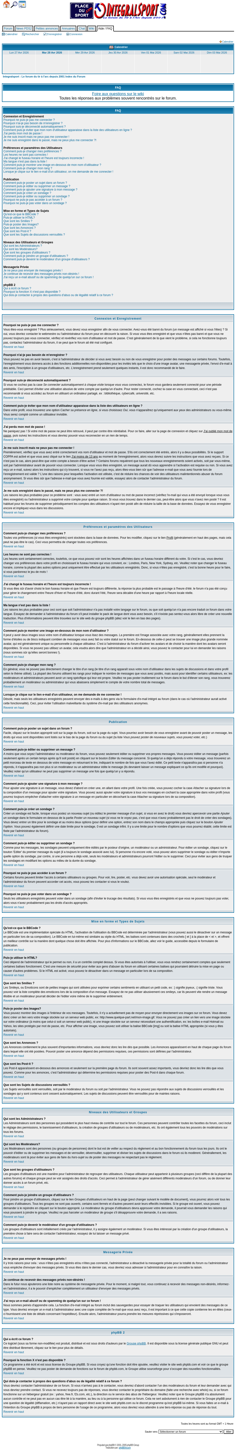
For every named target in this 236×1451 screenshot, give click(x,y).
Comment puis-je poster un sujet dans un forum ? (35, 182)
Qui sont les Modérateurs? (20, 249)
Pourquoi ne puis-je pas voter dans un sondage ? (35, 203)
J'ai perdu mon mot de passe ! (22, 133)
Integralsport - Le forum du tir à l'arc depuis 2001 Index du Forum (44, 76)
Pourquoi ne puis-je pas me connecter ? (29, 120)
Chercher (14, 4)
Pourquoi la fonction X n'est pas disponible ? (32, 291)
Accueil (6, 4)
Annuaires (68, 28)
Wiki (91, 28)
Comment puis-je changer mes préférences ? (32, 151)
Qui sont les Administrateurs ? (22, 245)
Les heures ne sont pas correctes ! (25, 154)
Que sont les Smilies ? (17, 221)
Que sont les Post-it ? (17, 231)
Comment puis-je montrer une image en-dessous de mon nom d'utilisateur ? (52, 165)
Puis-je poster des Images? (20, 224)
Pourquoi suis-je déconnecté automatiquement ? (34, 126)
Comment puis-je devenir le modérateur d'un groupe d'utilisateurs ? (46, 259)
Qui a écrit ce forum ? (17, 288)
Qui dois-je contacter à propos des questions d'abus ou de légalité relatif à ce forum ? (58, 295)
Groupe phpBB (136, 1343)
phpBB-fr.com (125, 1447)
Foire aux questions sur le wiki (118, 94)
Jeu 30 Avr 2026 (118, 52)
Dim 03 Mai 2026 (217, 52)
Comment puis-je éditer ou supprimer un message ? (36, 186)
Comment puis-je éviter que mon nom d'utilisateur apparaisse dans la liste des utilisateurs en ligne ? (67, 130)
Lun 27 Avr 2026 (19, 52)
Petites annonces (47, 28)
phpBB (111, 1445)
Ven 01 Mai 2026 (151, 52)
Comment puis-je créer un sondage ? (27, 193)
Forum (8, 28)
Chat (82, 28)
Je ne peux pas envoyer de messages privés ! (32, 270)
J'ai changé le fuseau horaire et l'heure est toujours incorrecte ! (43, 158)
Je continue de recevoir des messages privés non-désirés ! (41, 274)
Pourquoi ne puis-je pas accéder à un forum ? (32, 199)
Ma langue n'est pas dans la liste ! (25, 161)
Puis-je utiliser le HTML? (19, 217)
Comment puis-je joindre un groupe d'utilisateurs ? (35, 256)
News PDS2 (24, 28)
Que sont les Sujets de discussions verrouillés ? (34, 234)
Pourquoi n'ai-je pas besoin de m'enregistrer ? (32, 123)
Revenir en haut (13, 347)
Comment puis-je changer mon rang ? (27, 168)
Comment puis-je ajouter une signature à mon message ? (40, 189)
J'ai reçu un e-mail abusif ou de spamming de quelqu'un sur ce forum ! (48, 277)
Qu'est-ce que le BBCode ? (20, 214)
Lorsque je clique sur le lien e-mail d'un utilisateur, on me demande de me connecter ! (58, 171)
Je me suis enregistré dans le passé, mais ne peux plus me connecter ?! (49, 140)
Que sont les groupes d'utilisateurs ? (26, 252)
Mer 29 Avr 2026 (85, 52)
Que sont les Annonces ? (19, 228)
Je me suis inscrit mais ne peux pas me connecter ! (36, 136)
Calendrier (22, 4)
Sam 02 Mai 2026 (184, 52)
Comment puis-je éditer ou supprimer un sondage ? (36, 196)
